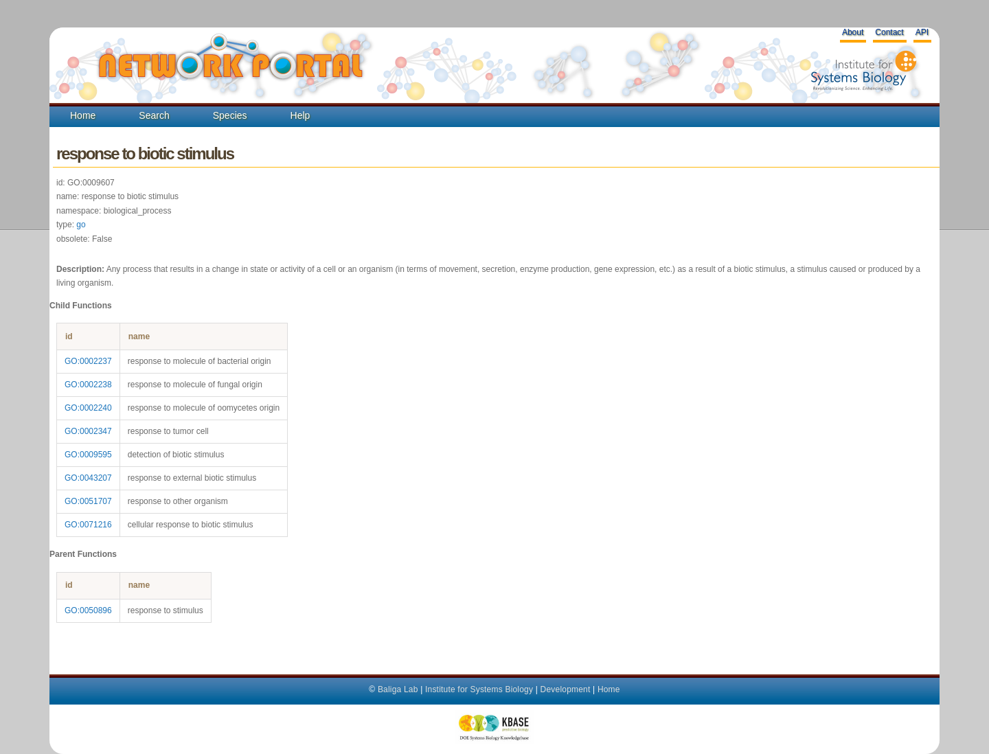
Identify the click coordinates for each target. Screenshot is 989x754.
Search (154, 115)
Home (82, 115)
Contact (889, 32)
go (80, 224)
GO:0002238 (88, 384)
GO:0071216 (88, 524)
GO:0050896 (88, 610)
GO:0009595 (88, 454)
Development (566, 689)
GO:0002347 (88, 431)
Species (230, 115)
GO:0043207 (88, 478)
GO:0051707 (88, 501)
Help (300, 115)
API (922, 32)
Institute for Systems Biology (479, 689)
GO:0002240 (88, 408)
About (852, 32)
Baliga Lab (398, 689)
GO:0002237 (88, 361)
